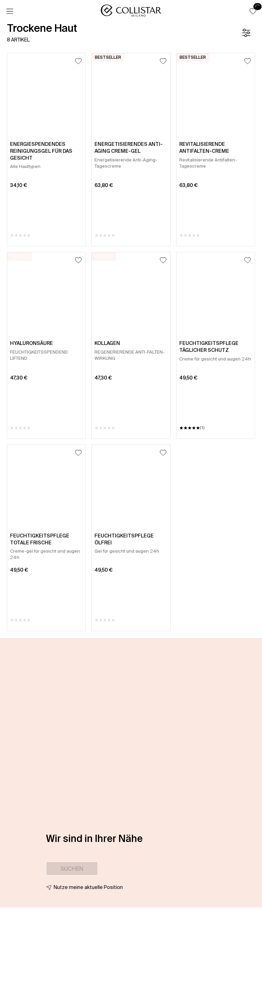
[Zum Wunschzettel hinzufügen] (78, 61)
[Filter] (246, 32)
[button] (253, 11)
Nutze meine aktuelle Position (88, 887)
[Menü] (10, 11)
